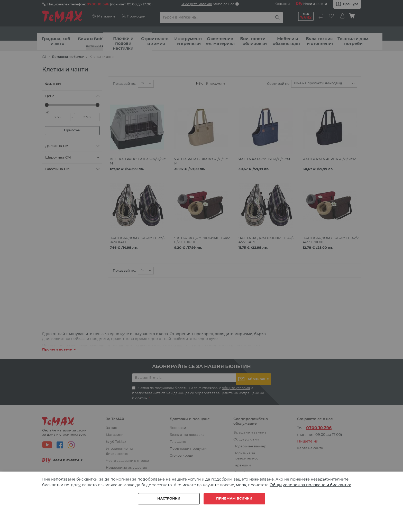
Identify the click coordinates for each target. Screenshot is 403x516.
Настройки (168, 498)
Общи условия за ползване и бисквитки (310, 485)
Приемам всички (234, 498)
